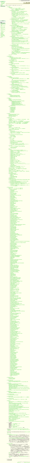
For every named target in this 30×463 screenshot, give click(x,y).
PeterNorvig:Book (12, 108)
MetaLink (10, 98)
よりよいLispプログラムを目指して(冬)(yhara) (18, 17)
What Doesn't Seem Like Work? (14, 234)
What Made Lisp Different (14, 367)
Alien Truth (11, 192)
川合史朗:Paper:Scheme (12, 178)
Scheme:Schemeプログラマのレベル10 (16, 131)
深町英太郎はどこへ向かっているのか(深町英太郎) (19, 53)
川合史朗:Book (12, 110)
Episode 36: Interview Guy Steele (15, 95)
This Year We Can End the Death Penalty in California (17, 224)
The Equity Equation (13, 320)
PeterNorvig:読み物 (10, 380)
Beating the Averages (13, 372)
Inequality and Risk (13, 340)
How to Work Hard (13, 197)
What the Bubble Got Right (14, 352)
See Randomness (12, 287)
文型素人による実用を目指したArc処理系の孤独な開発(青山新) (21, 52)
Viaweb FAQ (12, 268)
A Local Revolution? (13, 293)
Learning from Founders (13, 326)
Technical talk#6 (12, 73)
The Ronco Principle (13, 230)
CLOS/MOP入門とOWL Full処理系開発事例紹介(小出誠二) (20, 38)
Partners (11, 258)
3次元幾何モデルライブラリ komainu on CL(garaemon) (20, 27)
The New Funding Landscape (14, 266)
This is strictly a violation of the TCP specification (15, 406)
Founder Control (12, 263)
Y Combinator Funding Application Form (16, 255)
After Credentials (12, 300)
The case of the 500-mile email (13, 417)
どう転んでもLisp (11, 118)
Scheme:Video (9, 76)
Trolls (11, 312)
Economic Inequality (13, 226)
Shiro (9, 434)
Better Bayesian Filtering (13, 361)
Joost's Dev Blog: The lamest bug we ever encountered (16, 421)
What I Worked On (13, 203)
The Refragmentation (13, 227)
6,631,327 (11, 288)
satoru (10, 444)
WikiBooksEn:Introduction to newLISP (17, 104)
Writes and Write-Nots (13, 189)
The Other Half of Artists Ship (14, 302)
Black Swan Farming (13, 243)
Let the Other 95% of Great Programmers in (16, 219)
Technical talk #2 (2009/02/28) (14, 10)
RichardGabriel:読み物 (10, 398)
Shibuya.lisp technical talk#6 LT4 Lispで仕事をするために (20, 41)
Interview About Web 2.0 (13, 334)
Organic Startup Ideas (13, 282)
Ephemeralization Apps (13, 262)
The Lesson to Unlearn (13, 215)
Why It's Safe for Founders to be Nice (15, 217)
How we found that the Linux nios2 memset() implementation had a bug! (19, 407)
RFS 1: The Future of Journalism (15, 281)
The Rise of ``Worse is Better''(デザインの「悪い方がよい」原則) (18, 399)
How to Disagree (12, 309)
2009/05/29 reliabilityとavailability (15, 152)
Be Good (11, 307)
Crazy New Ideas (12, 199)
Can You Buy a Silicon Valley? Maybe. (15, 297)
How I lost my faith (9, 443)
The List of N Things (13, 286)
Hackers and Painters (13, 357)
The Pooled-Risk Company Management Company (17, 304)
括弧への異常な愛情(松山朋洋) (16, 51)
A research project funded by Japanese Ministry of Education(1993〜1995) (19, 179)
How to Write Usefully (13, 210)
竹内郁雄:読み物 (9, 117)
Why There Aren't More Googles (14, 308)
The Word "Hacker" (13, 355)
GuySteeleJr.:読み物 (10, 377)
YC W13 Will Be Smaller (13, 238)
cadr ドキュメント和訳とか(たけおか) (17, 35)
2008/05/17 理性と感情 (13, 156)
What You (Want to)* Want (14, 191)
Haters (11, 212)
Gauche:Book (12, 112)
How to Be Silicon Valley (13, 332)
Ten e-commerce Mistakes (14, 250)
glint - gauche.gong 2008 (15, 63)
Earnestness (12, 204)
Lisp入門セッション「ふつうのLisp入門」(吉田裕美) (19, 29)
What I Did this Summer (13, 339)
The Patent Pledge (13, 254)
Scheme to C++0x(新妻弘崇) (16, 91)
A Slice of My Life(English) (12, 173)
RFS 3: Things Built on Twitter (14, 280)
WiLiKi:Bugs (2, 3)
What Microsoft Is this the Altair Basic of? (16, 211)
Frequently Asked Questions (14, 260)
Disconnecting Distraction (14, 306)
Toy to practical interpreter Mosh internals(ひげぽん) (19, 80)
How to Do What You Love (14, 335)
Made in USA (12, 349)
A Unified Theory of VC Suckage (14, 347)
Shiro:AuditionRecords (3, 23)
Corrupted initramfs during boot (13, 408)
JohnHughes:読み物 (10, 396)
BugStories (8, 400)
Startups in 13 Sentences (13, 299)
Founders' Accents (13, 237)
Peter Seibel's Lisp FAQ (12, 116)
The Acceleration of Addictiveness (15, 270)
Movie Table (12, 175)
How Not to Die (12, 318)
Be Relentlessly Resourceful (14, 295)
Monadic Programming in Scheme (13, 384)
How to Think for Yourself (13, 206)
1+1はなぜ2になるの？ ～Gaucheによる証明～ (18, 72)
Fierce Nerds (12, 198)
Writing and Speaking (13, 244)
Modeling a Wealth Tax (13, 207)
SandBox (2, 33)
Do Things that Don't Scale (14, 233)
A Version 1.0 (12, 351)
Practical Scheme (11, 125)
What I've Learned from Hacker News (15, 298)
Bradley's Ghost (12, 350)
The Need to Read (13, 194)
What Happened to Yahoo (14, 269)
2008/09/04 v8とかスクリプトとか (15, 155)
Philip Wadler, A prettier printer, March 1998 (15, 392)
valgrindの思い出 (11, 411)
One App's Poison (11, 420)
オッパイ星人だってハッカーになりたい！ (17, 427)
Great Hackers (12, 354)
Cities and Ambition (13, 305)
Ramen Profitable (12, 292)
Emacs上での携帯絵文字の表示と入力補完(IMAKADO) (19, 20)
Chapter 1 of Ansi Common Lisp (14, 373)
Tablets (11, 264)
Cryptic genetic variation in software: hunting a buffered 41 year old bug (19, 409)
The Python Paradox (13, 353)
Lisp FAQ (11, 272)
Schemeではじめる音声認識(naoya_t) (17, 85)
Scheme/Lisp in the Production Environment (16, 134)
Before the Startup (13, 235)
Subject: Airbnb (12, 257)
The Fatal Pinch (12, 232)
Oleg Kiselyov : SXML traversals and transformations (16, 385)
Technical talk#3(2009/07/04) (14, 69)
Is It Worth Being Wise (13, 325)
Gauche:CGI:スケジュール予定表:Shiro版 (16, 141)
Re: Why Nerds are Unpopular (14, 360)
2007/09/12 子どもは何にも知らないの (15, 161)
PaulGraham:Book (13, 109)
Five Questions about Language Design (15, 369)
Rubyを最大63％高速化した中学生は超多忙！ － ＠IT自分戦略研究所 (18, 122)
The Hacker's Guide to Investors (14, 218)
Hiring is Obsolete (12, 342)
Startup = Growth (12, 240)
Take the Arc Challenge (13, 314)
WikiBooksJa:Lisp (12, 105)
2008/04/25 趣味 (12, 158)
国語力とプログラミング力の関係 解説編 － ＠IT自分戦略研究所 (18, 123)
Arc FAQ (11, 276)
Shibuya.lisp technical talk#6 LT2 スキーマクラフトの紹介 (20, 40)
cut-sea (1, 24)
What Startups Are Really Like (14, 284)
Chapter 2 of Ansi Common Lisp (14, 374)
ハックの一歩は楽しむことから (16, 423)
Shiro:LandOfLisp (3, 35)
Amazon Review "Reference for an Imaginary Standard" (18, 242)
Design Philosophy (13, 274)
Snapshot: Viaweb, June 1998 (14, 248)
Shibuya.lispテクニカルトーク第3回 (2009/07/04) (17, 61)
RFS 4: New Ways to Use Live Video (15, 278)
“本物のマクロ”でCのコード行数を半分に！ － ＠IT (16, 170)
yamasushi (10, 456)
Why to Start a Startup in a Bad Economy (16, 303)
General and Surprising (13, 222)
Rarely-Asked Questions (13, 279)
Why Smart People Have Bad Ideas (15, 343)
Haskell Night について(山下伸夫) (16, 28)
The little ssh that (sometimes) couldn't (14, 410)
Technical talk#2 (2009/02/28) (14, 67)
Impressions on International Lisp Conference (15, 383)
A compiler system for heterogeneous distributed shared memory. (18, 182)
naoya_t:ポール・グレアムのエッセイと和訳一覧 (3, 31)
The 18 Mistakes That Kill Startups (15, 327)
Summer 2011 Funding (13, 261)
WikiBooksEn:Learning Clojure (16, 103)
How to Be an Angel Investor (14, 296)
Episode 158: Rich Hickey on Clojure (15, 96)
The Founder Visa (12, 294)
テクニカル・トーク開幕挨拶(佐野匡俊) (17, 32)
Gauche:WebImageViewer (14, 142)
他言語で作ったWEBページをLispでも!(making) (18, 30)
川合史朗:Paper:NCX (13, 180)
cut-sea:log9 (2, 32)
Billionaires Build (12, 205)
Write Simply (12, 202)
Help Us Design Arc (13, 275)
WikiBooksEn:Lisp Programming (16, 101)
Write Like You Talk (13, 228)
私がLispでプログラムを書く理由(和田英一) (18, 18)
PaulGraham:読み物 (10, 187)
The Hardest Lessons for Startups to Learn (16, 333)
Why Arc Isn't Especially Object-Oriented (16, 366)
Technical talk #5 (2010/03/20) (14, 31)
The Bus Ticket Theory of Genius (15, 221)
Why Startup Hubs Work (13, 251)
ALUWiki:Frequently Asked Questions (14, 114)
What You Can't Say (13, 356)
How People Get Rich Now (14, 201)
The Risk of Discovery (13, 223)
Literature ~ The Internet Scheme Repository (15, 99)
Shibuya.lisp (10, 7)
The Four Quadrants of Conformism (15, 208)
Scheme (10, 137)
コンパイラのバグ (11, 412)
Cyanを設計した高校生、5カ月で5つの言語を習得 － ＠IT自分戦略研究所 (19, 121)
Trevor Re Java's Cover (13, 371)
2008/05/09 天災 (12, 157)
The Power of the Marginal (14, 331)
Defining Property (12, 245)
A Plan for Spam (12, 362)
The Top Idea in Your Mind (14, 271)
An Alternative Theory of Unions (14, 321)
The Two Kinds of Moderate (14, 213)
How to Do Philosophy (13, 317)
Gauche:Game (2, 34)
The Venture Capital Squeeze (14, 338)
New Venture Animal (13, 311)
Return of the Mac (12, 344)
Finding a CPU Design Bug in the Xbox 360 (15, 403)
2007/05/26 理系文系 (13, 165)
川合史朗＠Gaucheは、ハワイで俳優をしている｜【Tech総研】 (18, 168)
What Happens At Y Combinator (14, 256)
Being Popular (12, 370)
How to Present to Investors (14, 329)
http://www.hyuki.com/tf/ (14, 434)
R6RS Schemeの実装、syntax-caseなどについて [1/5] (19, 13)
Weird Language (12, 196)
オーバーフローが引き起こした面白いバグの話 (15, 404)
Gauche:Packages (3, 27)
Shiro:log (10, 149)
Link (9, 106)
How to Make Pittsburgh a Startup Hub (15, 225)
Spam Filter (10, 145)
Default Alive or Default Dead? (14, 229)
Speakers (11, 252)
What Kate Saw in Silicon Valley (14, 289)
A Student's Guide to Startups (14, 328)
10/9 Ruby (19, 452)
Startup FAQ (12, 273)
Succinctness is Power (13, 364)
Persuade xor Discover (13, 285)
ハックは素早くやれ (14, 424)
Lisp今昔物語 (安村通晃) (15, 39)
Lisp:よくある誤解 (13, 136)
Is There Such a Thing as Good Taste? (15, 195)
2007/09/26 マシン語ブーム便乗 (14, 160)
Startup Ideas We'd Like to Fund (14, 283)
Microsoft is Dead (12, 323)
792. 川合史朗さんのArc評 (12, 169)
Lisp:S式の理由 (12, 135)
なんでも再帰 (12, 138)
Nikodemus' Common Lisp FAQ (13, 115)
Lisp (1, 5)
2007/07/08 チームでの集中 (14, 162)
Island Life (10, 126)
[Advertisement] (2, 18)
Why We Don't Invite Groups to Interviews (16, 259)
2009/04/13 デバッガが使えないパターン (16, 153)
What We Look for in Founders (14, 265)
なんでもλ (11, 139)
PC (9, 148)
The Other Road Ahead (13, 368)
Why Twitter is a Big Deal (13, 236)
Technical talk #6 (12, 36)
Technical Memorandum (13, 176)
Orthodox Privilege (13, 209)
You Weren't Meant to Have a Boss (15, 310)
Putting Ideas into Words (13, 220)
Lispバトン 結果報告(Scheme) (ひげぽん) (18, 9)
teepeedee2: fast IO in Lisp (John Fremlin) (18, 21)
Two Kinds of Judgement (13, 322)
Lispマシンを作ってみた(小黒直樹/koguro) (18, 47)
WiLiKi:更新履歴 (3, 2)
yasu (9, 452)
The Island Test (12, 330)
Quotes (11, 249)
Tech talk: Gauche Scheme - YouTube (15, 57)
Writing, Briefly (12, 345)
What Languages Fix (13, 365)
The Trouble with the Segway (14, 291)
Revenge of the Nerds (13, 363)
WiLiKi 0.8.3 (19, 462)
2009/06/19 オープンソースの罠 (14, 151)
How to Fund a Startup (13, 324)
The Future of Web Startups (14, 316)
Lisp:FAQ (8, 113)
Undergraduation (12, 346)
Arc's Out (11, 315)
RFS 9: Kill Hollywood (13, 246)
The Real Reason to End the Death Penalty (16, 200)
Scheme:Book (12, 111)
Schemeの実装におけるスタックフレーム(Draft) (17, 143)
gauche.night (10, 62)
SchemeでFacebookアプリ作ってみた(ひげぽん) (19, 92)
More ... (1, 37)
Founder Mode (12, 190)
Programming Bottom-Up (13, 375)
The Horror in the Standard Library (13, 405)
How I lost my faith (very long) (23, 456)
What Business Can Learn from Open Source (16, 341)
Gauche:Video (9, 56)
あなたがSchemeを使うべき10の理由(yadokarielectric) (19, 86)
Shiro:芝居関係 (11, 172)
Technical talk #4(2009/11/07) (14, 25)
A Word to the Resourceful (14, 247)
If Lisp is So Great (12, 358)
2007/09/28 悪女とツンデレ (14, 159)
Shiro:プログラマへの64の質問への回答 (14, 127)
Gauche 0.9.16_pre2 (27, 462)
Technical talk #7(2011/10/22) (14, 45)
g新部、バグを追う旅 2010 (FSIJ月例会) (14, 418)
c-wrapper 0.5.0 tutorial (13, 60)
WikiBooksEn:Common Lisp (16, 102)
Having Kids (12, 214)
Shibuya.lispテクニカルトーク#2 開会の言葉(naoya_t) (19, 11)
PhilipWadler (9, 391)
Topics (3, 1)
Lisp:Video (8, 6)
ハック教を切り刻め (14, 426)
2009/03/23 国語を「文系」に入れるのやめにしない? (17, 154)
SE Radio (10, 94)
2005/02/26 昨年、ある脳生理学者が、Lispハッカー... (17, 166)
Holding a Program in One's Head (15, 319)
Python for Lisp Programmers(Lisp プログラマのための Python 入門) (18, 381)
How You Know (12, 231)
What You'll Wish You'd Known (14, 348)
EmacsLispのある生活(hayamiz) (16, 33)
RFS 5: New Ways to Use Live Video (15, 277)
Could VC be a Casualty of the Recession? (16, 301)
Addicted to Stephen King (14, 174)
